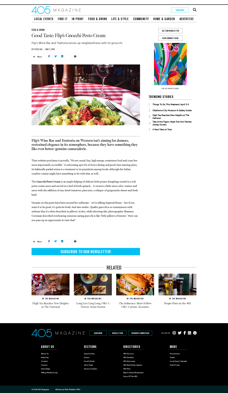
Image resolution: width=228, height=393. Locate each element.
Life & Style (120, 19)
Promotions (175, 354)
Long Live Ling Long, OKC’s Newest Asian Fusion (92, 305)
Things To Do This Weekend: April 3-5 (171, 104)
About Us (45, 354)
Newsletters (117, 333)
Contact (44, 361)
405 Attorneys (129, 361)
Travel (172, 357)
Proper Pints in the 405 (177, 303)
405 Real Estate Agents (132, 365)
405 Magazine (43, 389)
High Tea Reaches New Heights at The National (171, 116)
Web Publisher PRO (72, 389)
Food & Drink (97, 19)
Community (141, 19)
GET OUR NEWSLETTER (170, 30)
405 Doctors (128, 354)
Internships (45, 369)
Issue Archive (89, 354)
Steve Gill (38, 49)
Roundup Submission (140, 333)
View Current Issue (170, 38)
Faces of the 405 (130, 376)
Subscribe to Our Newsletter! (85, 251)
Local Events (44, 19)
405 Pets (126, 369)
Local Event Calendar (178, 361)
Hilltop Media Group (49, 373)
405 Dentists (128, 357)
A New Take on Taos (162, 129)
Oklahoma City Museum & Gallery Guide (172, 110)
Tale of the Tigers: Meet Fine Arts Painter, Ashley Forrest (172, 123)
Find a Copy (175, 365)
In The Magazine (50, 298)
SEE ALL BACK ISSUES (170, 88)
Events (86, 357)
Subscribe (180, 10)
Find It (62, 19)
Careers (44, 365)
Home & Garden (164, 19)
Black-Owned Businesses (133, 373)
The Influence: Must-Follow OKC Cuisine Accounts (135, 305)
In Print (78, 19)
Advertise (186, 19)
